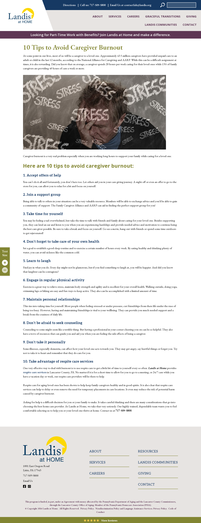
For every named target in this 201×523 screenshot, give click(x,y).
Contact (190, 25)
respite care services (34, 372)
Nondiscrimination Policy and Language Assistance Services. (124, 508)
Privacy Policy (87, 508)
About (98, 16)
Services (115, 16)
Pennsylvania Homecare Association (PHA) (130, 505)
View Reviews (109, 520)
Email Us (28, 481)
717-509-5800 (98, 5)
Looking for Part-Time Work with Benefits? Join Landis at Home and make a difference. (101, 34)
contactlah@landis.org (137, 5)
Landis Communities (161, 25)
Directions (69, 5)
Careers (133, 16)
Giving (191, 16)
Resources (148, 451)
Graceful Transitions (162, 16)
